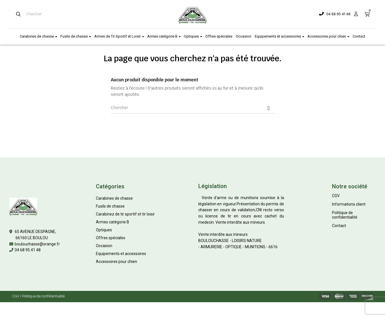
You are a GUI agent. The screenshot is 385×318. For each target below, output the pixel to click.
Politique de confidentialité (344, 214)
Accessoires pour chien (116, 261)
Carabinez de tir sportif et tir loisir (125, 214)
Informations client (349, 204)
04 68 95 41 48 (338, 14)
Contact (339, 225)
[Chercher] (192, 108)
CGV (336, 195)
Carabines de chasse (114, 198)
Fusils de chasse (110, 206)
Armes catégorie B (112, 222)
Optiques (104, 230)
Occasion (104, 245)
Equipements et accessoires (121, 253)
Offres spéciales (110, 238)
